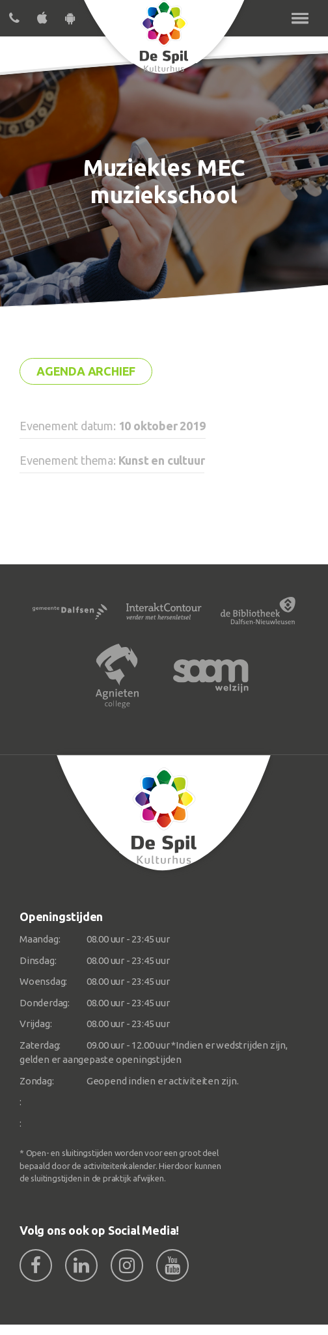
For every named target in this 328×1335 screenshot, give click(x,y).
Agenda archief (85, 371)
